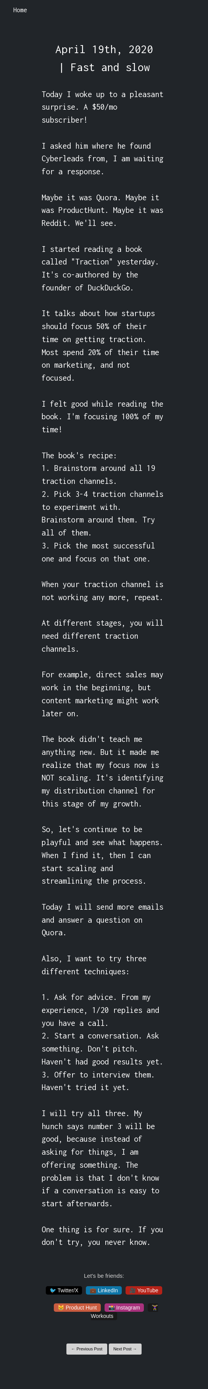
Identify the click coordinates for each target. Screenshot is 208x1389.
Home (20, 9)
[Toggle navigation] (192, 10)
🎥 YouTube (143, 1290)
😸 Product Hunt (77, 1308)
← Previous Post (86, 1349)
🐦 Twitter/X (64, 1290)
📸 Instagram (124, 1308)
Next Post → (125, 1349)
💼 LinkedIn (104, 1290)
